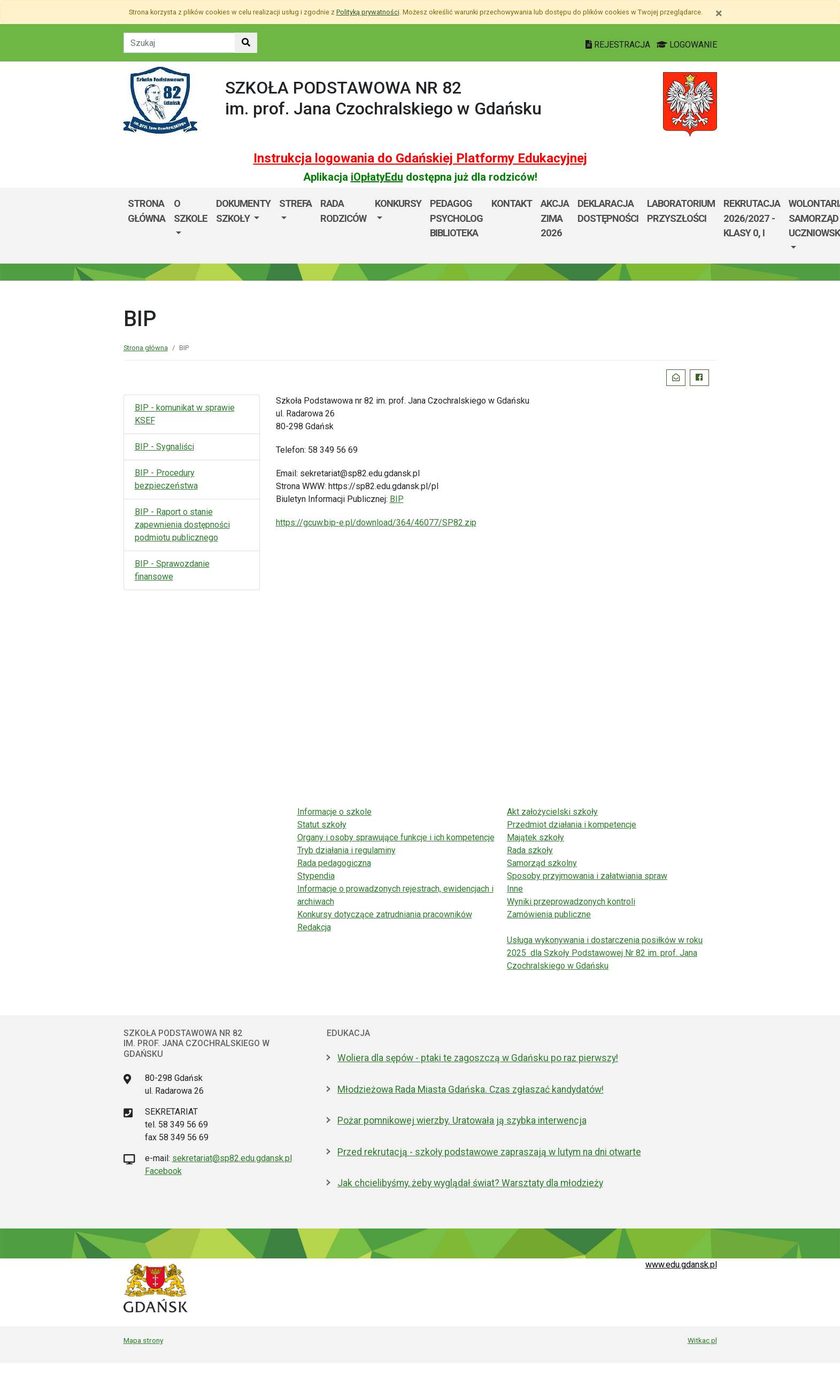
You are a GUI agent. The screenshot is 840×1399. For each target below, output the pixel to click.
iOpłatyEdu (377, 177)
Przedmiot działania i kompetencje (571, 825)
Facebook (163, 1171)
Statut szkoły (321, 825)
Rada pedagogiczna (334, 863)
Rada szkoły (530, 850)
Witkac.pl (702, 1340)
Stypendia (316, 876)
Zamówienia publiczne (549, 914)
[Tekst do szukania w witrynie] (179, 43)
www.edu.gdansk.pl (681, 1264)
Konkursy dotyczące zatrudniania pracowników (384, 914)
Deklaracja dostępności (607, 211)
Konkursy (398, 203)
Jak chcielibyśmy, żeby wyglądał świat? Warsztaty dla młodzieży (470, 1183)
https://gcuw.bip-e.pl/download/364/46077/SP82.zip (376, 522)
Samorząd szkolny (542, 863)
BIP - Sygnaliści (164, 447)
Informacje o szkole (334, 812)
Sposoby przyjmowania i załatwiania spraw (587, 876)
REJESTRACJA (618, 45)
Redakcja (314, 927)
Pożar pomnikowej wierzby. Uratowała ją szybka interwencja (462, 1120)
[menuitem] (190, 225)
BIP (397, 499)
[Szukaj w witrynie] (246, 43)
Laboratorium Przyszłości (681, 211)
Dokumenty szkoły (243, 211)
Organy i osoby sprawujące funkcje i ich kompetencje (396, 837)
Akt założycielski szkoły (552, 812)
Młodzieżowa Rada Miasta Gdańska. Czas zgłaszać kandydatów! (470, 1089)
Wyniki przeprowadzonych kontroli (571, 901)
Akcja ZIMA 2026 (555, 218)
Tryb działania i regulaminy (346, 850)
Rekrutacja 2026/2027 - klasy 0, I (751, 218)
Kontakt (511, 203)
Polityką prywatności (367, 12)
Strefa (295, 203)
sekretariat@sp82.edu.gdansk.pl (232, 1158)
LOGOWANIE (687, 45)
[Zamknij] (718, 13)
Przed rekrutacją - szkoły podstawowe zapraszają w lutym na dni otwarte (489, 1152)
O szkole (190, 211)
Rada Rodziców (343, 211)
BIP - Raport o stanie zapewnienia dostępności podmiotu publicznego (182, 525)
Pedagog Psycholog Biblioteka (456, 218)
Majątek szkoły (535, 837)
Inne (515, 889)
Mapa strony (143, 1340)
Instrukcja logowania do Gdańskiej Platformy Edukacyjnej (420, 158)
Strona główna (146, 211)
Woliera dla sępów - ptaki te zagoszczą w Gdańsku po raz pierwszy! (477, 1058)
